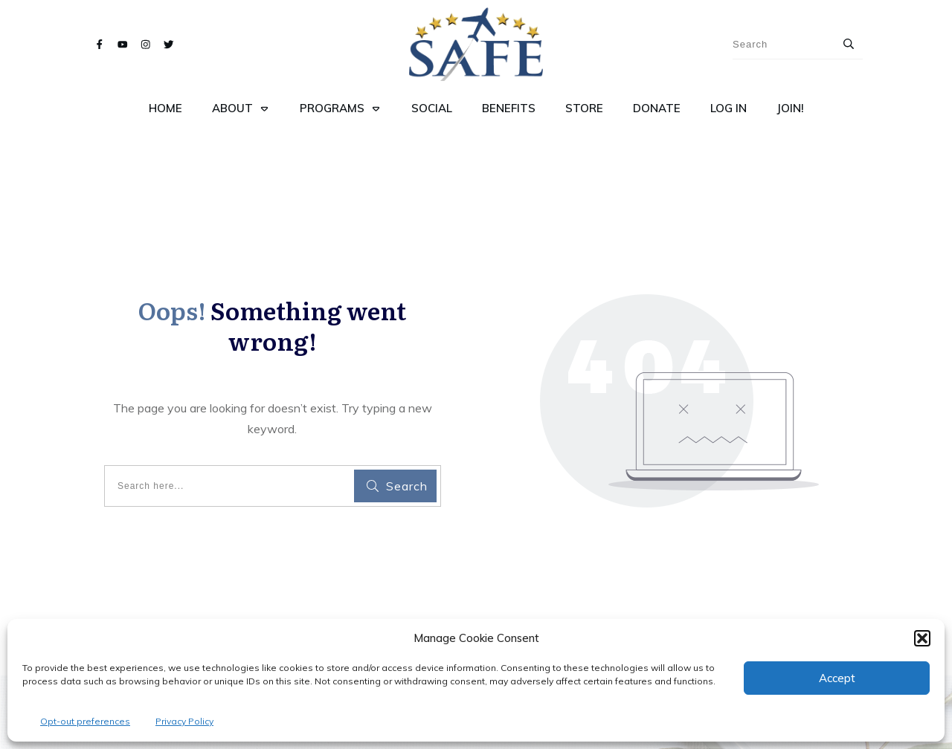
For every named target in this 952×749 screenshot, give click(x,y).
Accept (837, 678)
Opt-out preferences (85, 721)
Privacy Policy (184, 721)
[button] (922, 638)
